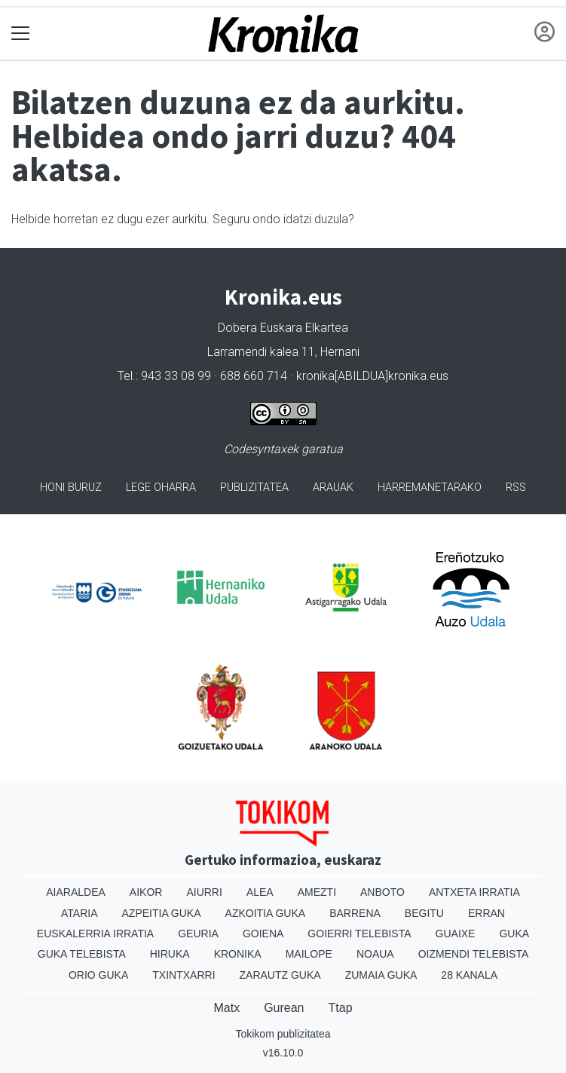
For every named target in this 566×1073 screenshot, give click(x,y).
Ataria (79, 913)
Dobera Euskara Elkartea (283, 327)
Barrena (355, 913)
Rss (516, 487)
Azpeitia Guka (161, 913)
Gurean (284, 1007)
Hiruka (170, 954)
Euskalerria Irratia (95, 933)
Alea (260, 892)
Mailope (309, 954)
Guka (514, 933)
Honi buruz (71, 487)
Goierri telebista (359, 933)
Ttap (341, 1007)
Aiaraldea (76, 892)
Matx (226, 1007)
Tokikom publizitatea (282, 1034)
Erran (486, 913)
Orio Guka (98, 975)
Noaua (375, 954)
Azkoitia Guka (265, 913)
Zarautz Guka (280, 975)
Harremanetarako (430, 487)
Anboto (382, 892)
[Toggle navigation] (21, 33)
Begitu (424, 913)
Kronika (238, 954)
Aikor (146, 892)
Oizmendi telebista (473, 954)
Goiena (263, 933)
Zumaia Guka (381, 975)
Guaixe (456, 933)
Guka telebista (82, 954)
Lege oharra (161, 487)
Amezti (317, 892)
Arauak (333, 487)
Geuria (198, 933)
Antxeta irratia (474, 892)
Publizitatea (254, 487)
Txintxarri (183, 975)
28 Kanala (469, 975)
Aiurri (204, 892)
